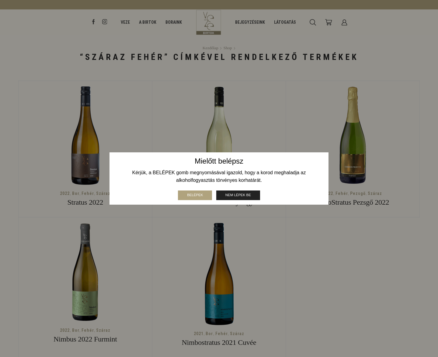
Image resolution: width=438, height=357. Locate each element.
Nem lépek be (238, 195)
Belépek (194, 195)
